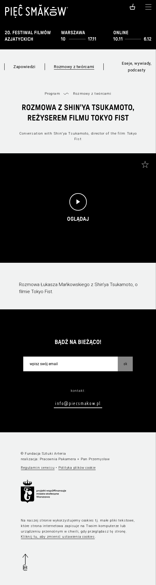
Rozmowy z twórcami (74, 66)
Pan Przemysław (95, 459)
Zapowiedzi (24, 66)
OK (125, 363)
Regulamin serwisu (37, 468)
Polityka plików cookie (77, 468)
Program (52, 94)
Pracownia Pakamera (58, 459)
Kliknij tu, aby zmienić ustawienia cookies (58, 537)
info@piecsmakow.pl (78, 403)
